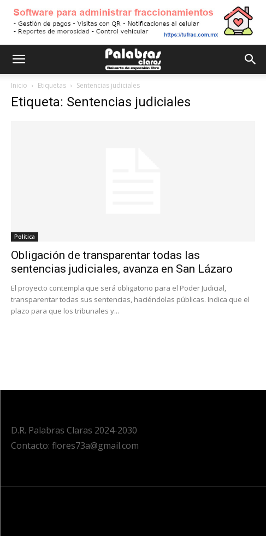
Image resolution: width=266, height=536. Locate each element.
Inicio (19, 85)
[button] (18, 59)
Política (24, 236)
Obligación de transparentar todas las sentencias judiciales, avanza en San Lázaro (122, 262)
